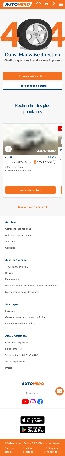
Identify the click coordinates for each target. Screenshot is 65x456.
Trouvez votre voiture (32, 76)
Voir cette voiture (30, 190)
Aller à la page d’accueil (33, 85)
